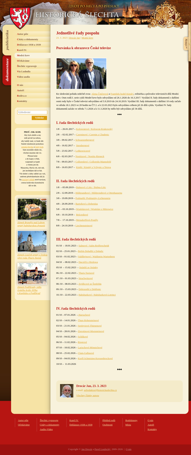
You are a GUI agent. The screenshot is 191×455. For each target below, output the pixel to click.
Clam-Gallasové (86, 353)
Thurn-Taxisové (86, 272)
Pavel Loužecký (102, 449)
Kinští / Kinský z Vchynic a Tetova (93, 167)
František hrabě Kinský (122, 93)
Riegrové (82, 342)
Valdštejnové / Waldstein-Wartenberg (96, 256)
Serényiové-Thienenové (90, 325)
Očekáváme (23, 60)
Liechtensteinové (84, 225)
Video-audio (23, 76)
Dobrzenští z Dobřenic (90, 289)
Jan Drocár (86, 449)
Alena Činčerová (99, 93)
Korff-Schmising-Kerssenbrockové (95, 358)
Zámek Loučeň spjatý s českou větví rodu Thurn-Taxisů (32, 256)
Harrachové (84, 314)
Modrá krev (23, 55)
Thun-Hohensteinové (88, 320)
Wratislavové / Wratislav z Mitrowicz (94, 209)
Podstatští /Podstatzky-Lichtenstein (93, 198)
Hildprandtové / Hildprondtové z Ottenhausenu (99, 192)
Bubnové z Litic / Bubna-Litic (91, 187)
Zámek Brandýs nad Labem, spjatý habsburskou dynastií (31, 224)
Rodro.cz (22, 95)
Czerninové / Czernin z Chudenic (92, 134)
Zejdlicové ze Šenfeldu (90, 283)
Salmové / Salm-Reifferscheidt (94, 245)
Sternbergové (82, 145)
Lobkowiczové (83, 150)
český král (39, 147)
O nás (20, 85)
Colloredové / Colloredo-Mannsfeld (93, 161)
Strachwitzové (86, 278)
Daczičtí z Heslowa (88, 262)
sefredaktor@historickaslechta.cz (100, 390)
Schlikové (83, 336)
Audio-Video (46, 429)
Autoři (20, 90)
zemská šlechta (27, 147)
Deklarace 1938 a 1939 (29, 44)
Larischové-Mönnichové (90, 347)
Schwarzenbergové (85, 139)
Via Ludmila (23, 71)
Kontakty (22, 101)
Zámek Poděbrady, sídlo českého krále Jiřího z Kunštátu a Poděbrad (29, 290)
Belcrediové (82, 214)
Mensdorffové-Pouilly (87, 220)
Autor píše (22, 33)
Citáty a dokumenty (27, 39)
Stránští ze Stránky (88, 267)
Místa (128, 424)
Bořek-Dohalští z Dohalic (90, 251)
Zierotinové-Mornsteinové (91, 331)
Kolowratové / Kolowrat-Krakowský (94, 129)
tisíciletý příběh (28, 180)
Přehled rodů (108, 420)
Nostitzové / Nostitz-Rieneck (90, 156)
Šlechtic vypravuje (27, 66)
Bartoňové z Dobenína (87, 203)
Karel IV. (22, 50)
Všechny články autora (87, 395)
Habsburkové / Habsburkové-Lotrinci (97, 294)
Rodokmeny (131, 420)
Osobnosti (107, 424)
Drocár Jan (74, 37)
